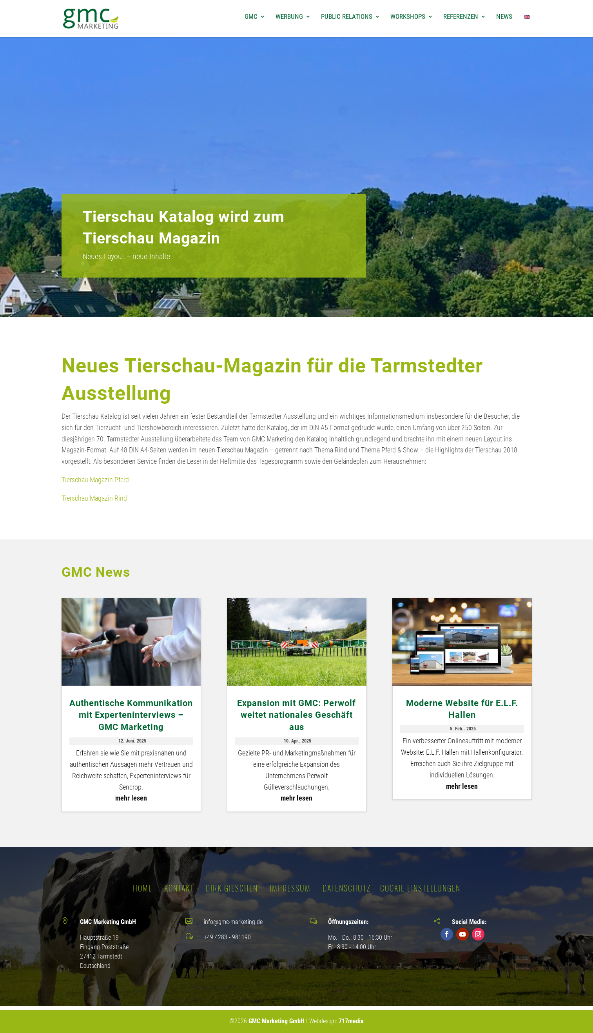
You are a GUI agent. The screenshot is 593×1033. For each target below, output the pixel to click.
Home (142, 888)
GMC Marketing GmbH (276, 1021)
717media (351, 1021)
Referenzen (460, 17)
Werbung (289, 17)
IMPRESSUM (290, 888)
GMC (251, 17)
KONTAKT (179, 888)
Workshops (407, 17)
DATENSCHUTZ (347, 888)
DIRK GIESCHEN (232, 888)
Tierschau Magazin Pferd (95, 480)
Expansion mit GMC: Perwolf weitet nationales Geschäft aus (296, 715)
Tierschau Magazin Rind (94, 498)
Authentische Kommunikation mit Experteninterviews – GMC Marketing (131, 715)
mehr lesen (131, 798)
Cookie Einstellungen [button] (420, 888)
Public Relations (346, 17)
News (504, 17)
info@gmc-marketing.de (233, 922)
